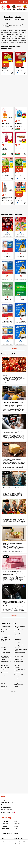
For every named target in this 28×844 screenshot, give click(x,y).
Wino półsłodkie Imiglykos (5, 636)
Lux (2, 677)
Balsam (3, 659)
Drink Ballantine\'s (19, 652)
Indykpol (3, 675)
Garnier (3, 683)
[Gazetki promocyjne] (4, 842)
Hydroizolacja (18, 659)
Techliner (3, 643)
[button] (19, 2)
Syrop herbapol (18, 661)
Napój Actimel (18, 629)
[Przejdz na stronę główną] (4, 2)
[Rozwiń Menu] (24, 842)
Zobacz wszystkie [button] (14, 209)
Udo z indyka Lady (19, 672)
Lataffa (16, 679)
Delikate (3, 669)
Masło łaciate (18, 681)
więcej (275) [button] (14, 348)
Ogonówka (17, 634)
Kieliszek (16, 667)
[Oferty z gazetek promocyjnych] (9, 842)
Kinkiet (16, 636)
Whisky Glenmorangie (18, 683)
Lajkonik (16, 677)
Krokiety (3, 649)
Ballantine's (4, 672)
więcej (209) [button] (14, 615)
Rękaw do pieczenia (20, 632)
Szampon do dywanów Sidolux (6, 656)
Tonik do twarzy (18, 656)
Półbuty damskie (19, 645)
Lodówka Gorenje (6, 645)
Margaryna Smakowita (4, 687)
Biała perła (4, 647)
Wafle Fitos (17, 639)
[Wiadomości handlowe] (19, 842)
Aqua (2, 634)
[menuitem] (4, 842)
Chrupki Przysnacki (6, 629)
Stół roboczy (4, 665)
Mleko (3, 681)
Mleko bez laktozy (6, 626)
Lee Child (17, 643)
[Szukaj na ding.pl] (14, 842)
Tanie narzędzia (18, 675)
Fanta (2, 632)
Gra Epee (17, 665)
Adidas (16, 686)
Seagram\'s (17, 647)
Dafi (2, 679)
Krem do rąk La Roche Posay (5, 640)
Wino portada (5, 667)
